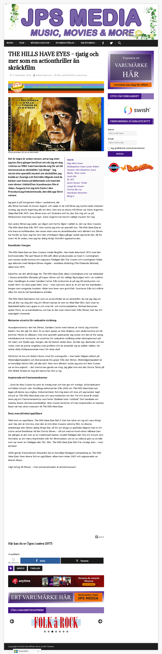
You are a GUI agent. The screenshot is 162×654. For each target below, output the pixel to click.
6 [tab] (63, 631)
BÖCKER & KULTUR (40, 43)
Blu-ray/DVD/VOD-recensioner (72, 75)
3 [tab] (52, 631)
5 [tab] (60, 631)
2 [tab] (48, 631)
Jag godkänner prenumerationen (126, 148)
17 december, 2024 (22, 75)
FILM (21, 43)
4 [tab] (56, 631)
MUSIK (10, 43)
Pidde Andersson (44, 75)
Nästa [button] (100, 621)
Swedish (21, 651)
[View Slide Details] (56, 622)
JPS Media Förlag (65, 43)
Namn (111, 129)
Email (110, 139)
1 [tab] (45, 631)
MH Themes (48, 646)
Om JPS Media (88, 43)
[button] (119, 43)
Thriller (35, 568)
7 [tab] (67, 631)
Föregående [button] (12, 621)
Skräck (20, 568)
